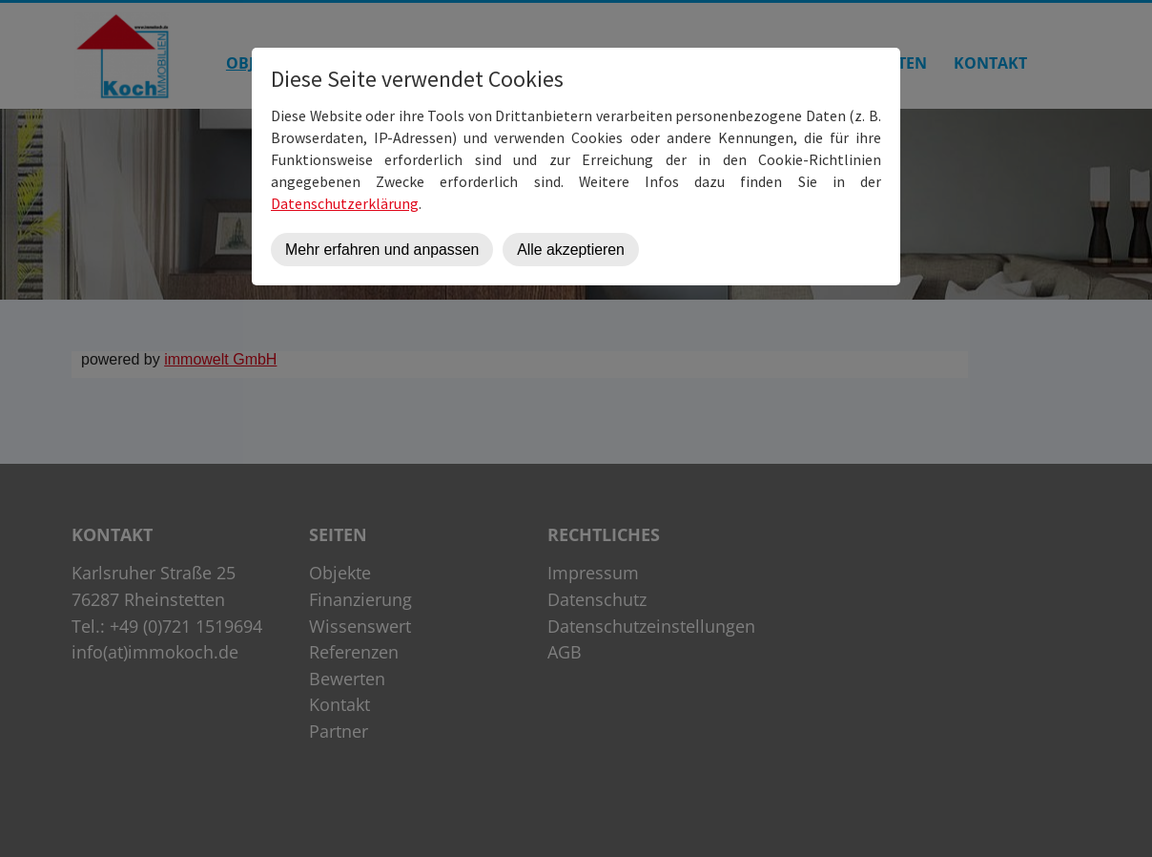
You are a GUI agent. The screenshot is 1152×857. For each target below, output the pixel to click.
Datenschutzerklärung (345, 203)
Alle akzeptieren (571, 249)
